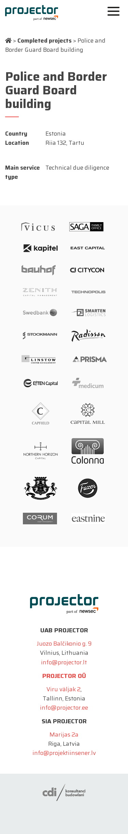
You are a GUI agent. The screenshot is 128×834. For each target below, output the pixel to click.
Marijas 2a (64, 734)
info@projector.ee (64, 707)
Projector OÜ (64, 676)
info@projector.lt (64, 662)
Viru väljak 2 (63, 689)
